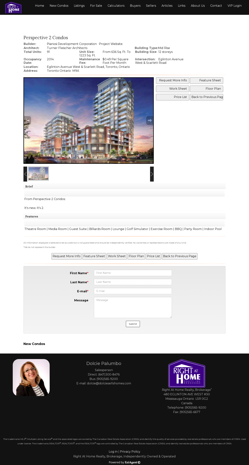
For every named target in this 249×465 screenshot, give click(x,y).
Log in (113, 451)
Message (81, 300)
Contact (216, 5)
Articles (167, 5)
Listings (79, 5)
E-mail (82, 291)
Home (39, 5)
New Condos (59, 5)
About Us (198, 5)
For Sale (96, 5)
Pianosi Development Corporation (72, 44)
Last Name (78, 282)
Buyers (135, 5)
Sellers (151, 5)
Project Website (111, 44)
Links (181, 5)
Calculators (116, 5)
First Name (78, 273)
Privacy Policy (130, 451)
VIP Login (235, 5)
